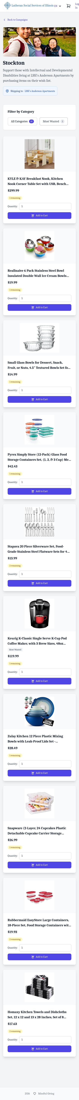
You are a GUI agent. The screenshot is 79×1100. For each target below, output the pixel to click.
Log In (77, 5)
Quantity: (13, 206)
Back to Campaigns (15, 19)
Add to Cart (39, 215)
